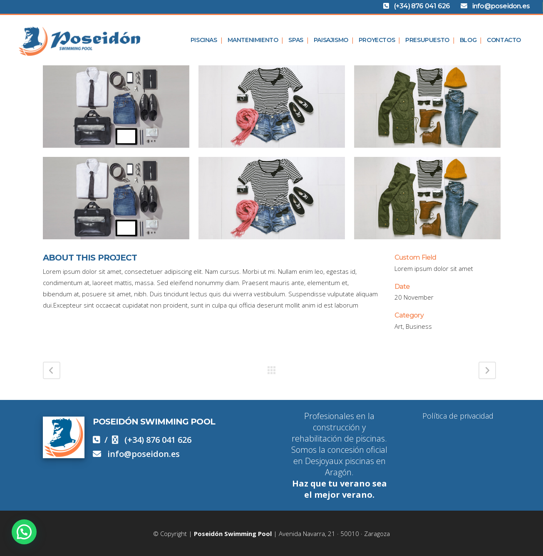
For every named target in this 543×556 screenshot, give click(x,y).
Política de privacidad (457, 416)
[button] (24, 531)
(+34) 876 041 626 (424, 6)
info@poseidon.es (498, 6)
